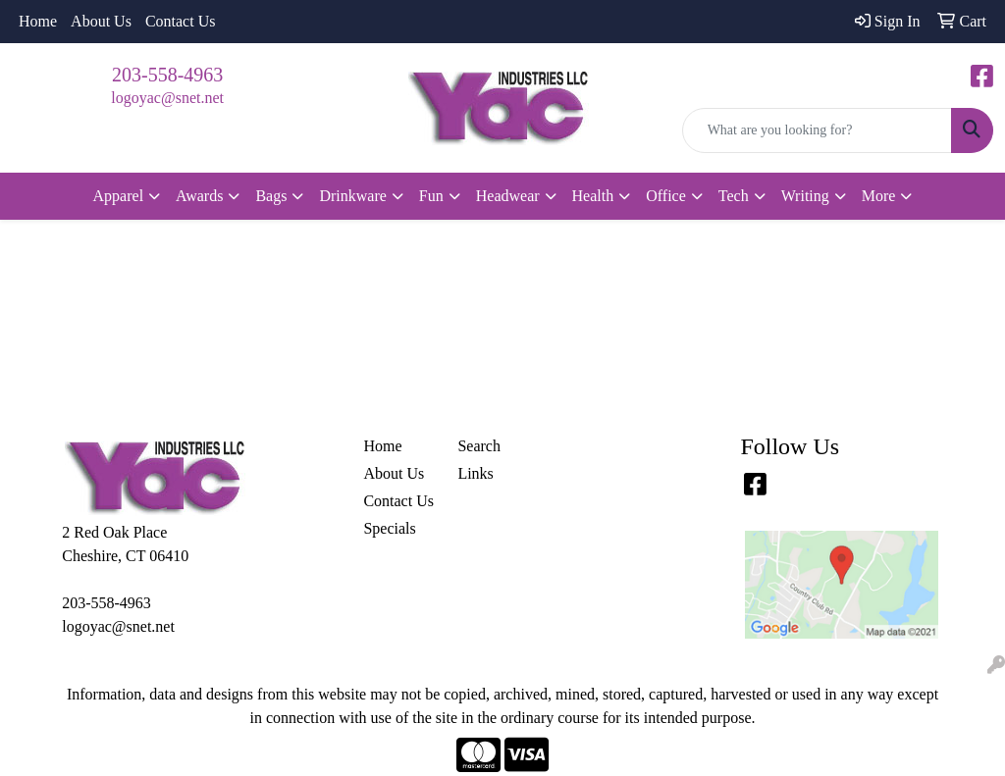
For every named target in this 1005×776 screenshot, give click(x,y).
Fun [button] (431, 195)
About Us (101, 21)
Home (38, 21)
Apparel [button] (118, 195)
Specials (389, 528)
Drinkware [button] (352, 195)
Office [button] (666, 195)
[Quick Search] (817, 130)
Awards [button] (199, 195)
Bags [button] (271, 195)
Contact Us (180, 21)
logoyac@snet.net (167, 97)
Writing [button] (805, 195)
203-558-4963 (167, 74)
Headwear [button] (508, 195)
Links (475, 473)
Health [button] (593, 195)
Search (479, 446)
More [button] (879, 195)
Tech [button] (733, 195)
